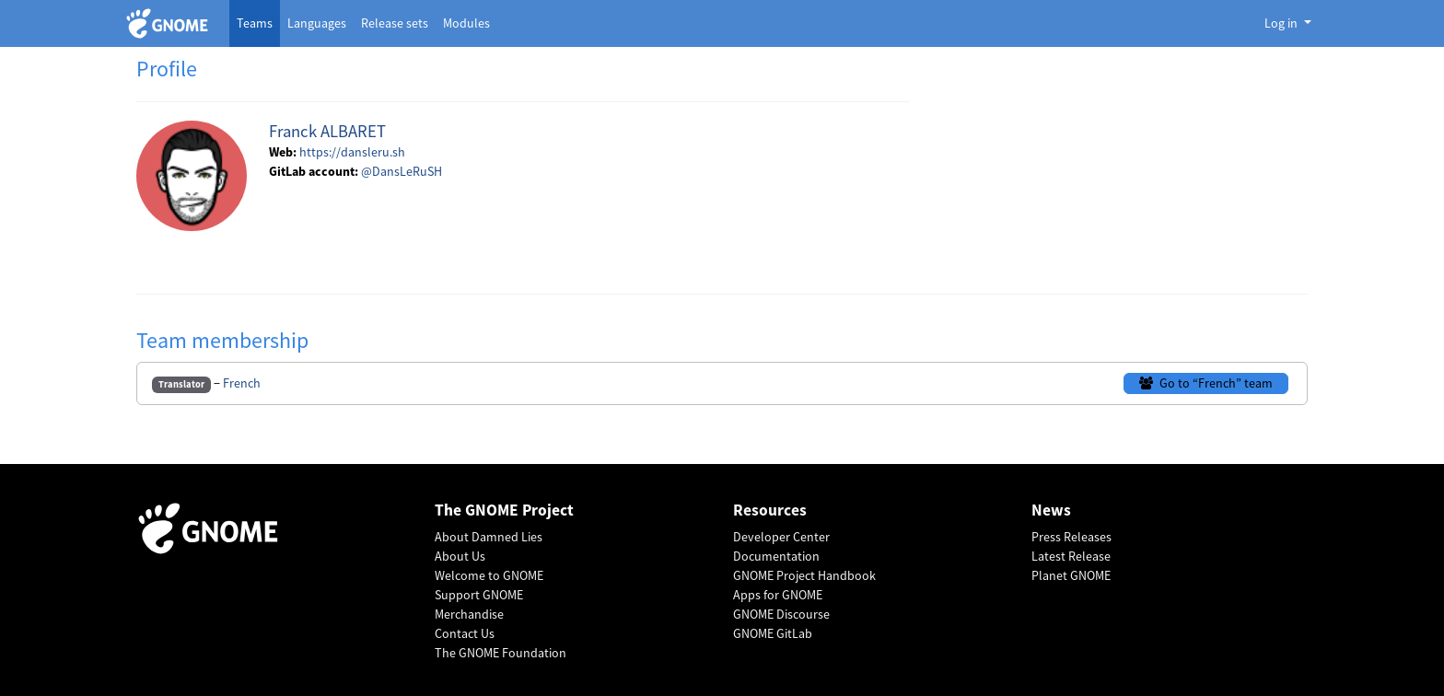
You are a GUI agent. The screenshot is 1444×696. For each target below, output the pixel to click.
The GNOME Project (504, 510)
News (1051, 510)
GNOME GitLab (772, 633)
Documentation (776, 556)
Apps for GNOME (777, 594)
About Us (460, 556)
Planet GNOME (1071, 575)
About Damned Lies (488, 536)
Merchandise (469, 614)
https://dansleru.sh (352, 152)
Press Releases (1071, 536)
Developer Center (781, 536)
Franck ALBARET (327, 131)
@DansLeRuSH (401, 171)
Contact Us (465, 633)
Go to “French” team (1206, 383)
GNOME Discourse (781, 614)
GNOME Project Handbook (804, 575)
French (242, 383)
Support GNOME (479, 594)
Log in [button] (1282, 23)
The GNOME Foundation (500, 652)
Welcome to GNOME (489, 575)
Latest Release (1071, 556)
